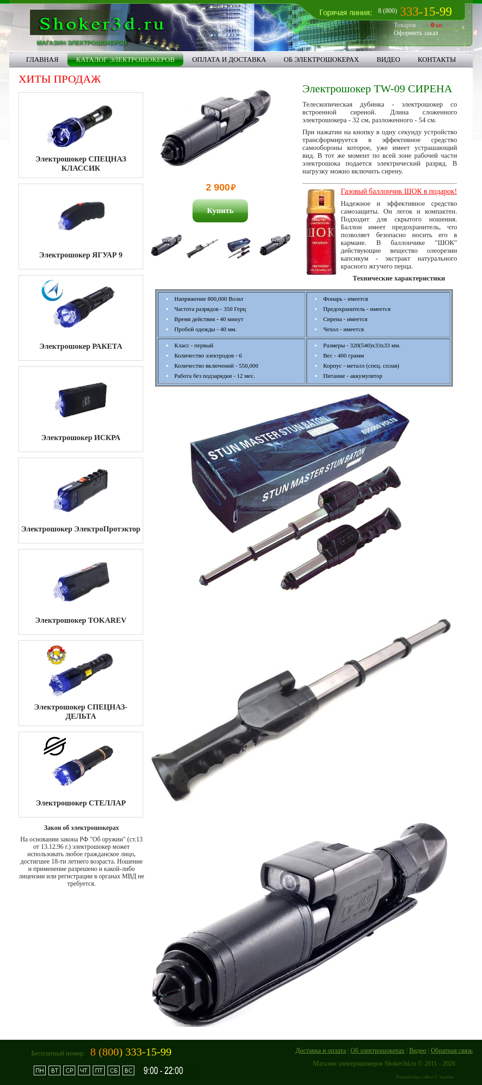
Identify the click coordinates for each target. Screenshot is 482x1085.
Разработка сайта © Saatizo (425, 1076)
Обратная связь (452, 1050)
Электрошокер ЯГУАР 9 (80, 254)
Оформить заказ (416, 33)
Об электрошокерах (377, 1050)
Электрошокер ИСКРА (80, 437)
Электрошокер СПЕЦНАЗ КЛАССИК (81, 164)
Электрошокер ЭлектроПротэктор (80, 529)
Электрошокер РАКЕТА (80, 346)
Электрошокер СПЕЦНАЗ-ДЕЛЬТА (80, 712)
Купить (220, 210)
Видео (417, 1050)
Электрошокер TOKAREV (81, 620)
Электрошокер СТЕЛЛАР (81, 803)
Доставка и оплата (320, 1050)
